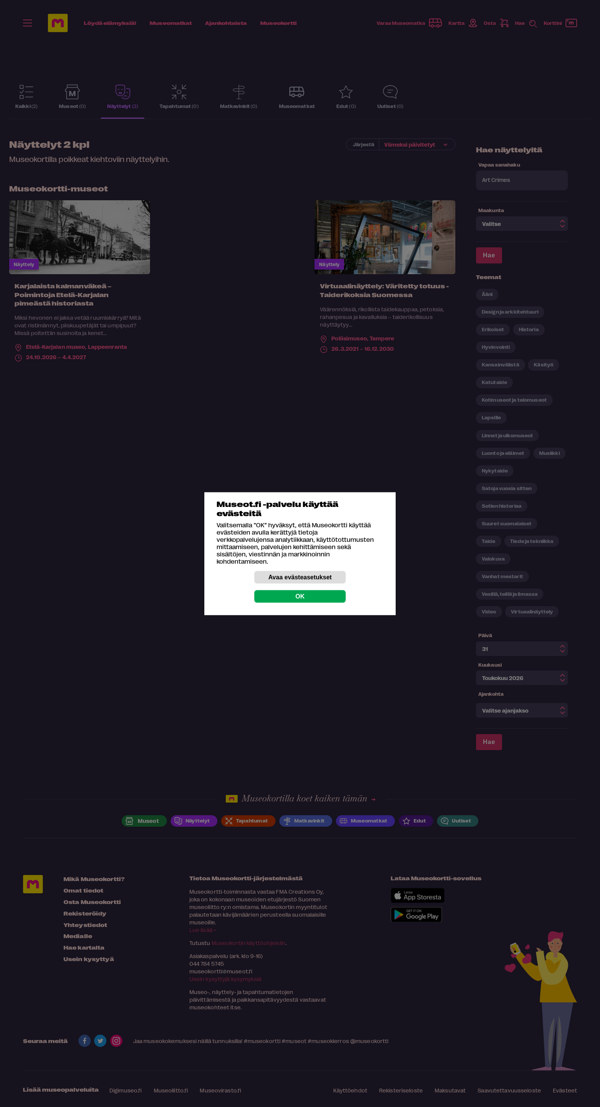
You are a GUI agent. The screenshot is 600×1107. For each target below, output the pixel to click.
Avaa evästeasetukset (300, 577)
